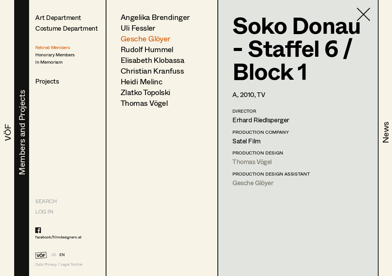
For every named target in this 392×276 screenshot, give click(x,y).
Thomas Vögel (144, 103)
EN (62, 254)
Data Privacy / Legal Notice (58, 264)
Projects (47, 81)
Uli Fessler (138, 28)
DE (53, 254)
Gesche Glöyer (145, 38)
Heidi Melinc (141, 81)
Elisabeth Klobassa (152, 60)
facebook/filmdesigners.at (58, 237)
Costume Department (66, 28)
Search (46, 201)
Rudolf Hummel (147, 49)
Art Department (58, 17)
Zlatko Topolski (145, 92)
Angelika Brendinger (155, 17)
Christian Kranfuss (152, 71)
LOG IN (44, 211)
